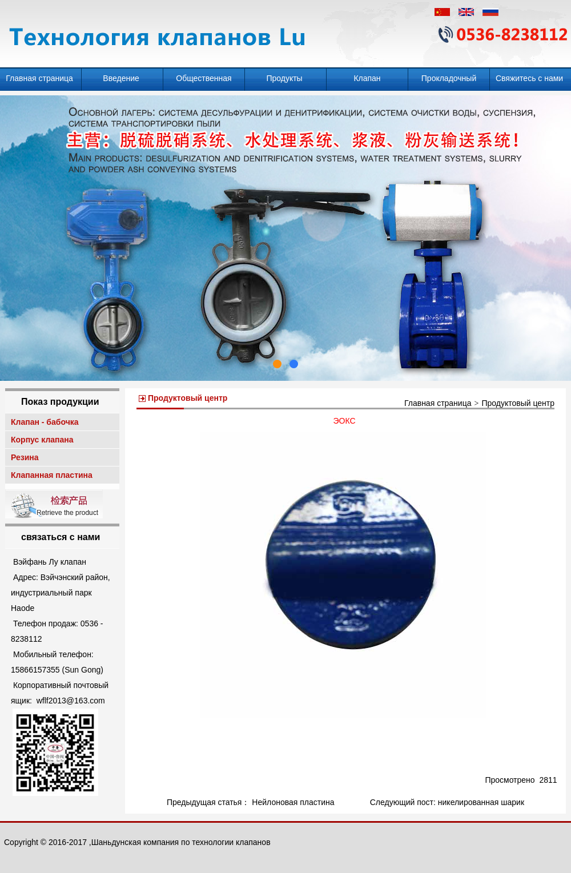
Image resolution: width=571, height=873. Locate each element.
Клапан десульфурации (367, 82)
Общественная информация (203, 82)
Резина (26, 457)
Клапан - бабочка (46, 422)
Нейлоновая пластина (294, 802)
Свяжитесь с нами (530, 78)
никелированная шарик (481, 802)
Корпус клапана (43, 439)
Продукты (285, 78)
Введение (122, 78)
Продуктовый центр (517, 403)
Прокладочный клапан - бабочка (448, 82)
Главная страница (40, 78)
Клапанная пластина (53, 475)
